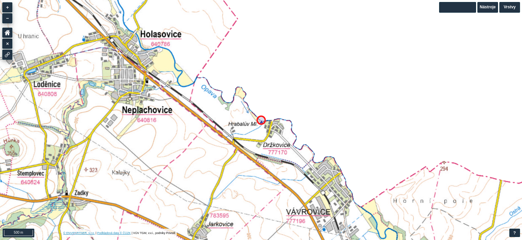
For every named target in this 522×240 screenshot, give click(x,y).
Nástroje (488, 7)
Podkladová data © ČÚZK (114, 233)
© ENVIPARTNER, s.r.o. (79, 233)
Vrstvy (510, 7)
